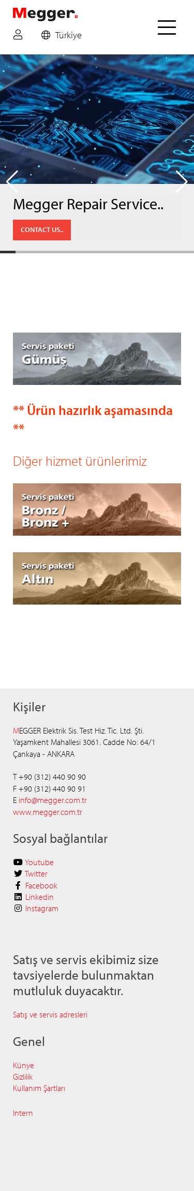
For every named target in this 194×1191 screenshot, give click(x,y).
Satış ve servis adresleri (51, 1014)
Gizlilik (23, 1076)
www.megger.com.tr (47, 812)
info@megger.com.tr (53, 800)
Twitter (36, 873)
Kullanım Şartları (39, 1088)
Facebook (41, 885)
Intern (23, 1113)
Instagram (41, 908)
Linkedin (39, 897)
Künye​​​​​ (23, 1065)
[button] (12, 181)
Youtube (39, 862)
